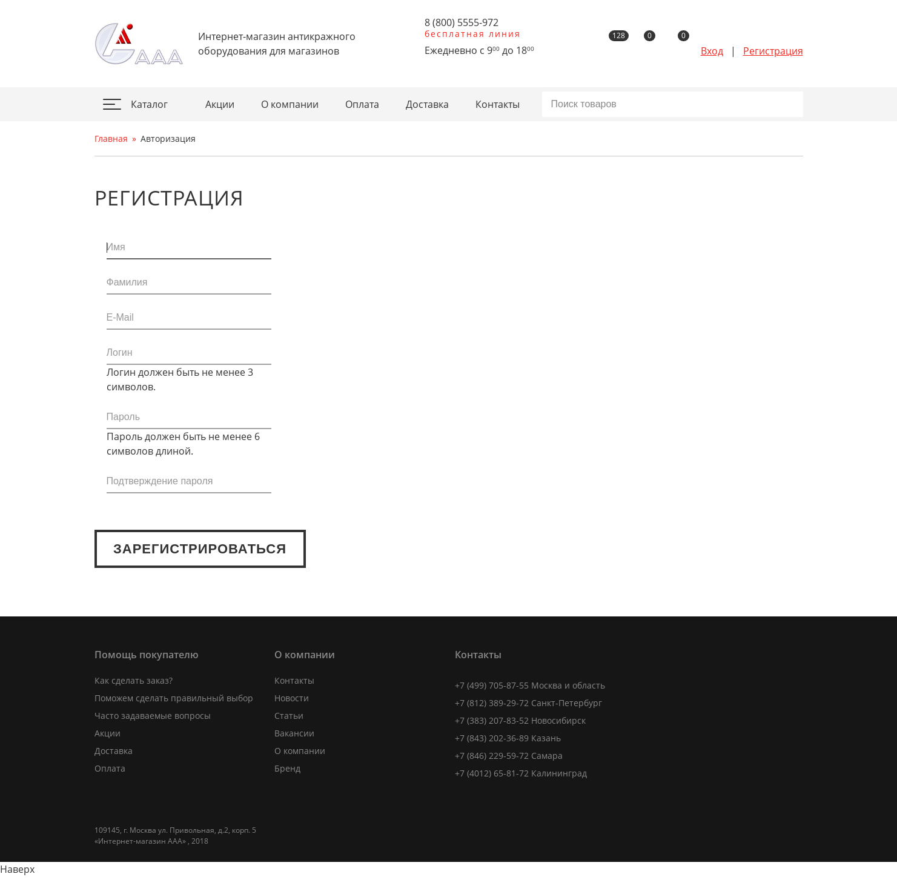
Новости (291, 698)
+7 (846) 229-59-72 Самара (509, 755)
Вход (712, 51)
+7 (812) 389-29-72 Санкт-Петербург (528, 703)
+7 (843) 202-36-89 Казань (508, 738)
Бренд (287, 768)
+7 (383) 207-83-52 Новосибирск (520, 720)
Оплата (362, 104)
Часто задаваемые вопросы (152, 715)
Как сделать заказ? (133, 680)
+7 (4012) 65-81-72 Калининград (521, 773)
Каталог (142, 104)
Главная (111, 138)
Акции (219, 104)
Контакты (497, 104)
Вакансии (294, 733)
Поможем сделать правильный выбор (173, 698)
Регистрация (773, 51)
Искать (793, 104)
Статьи (288, 715)
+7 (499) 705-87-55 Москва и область (530, 685)
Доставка (427, 104)
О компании (290, 104)
